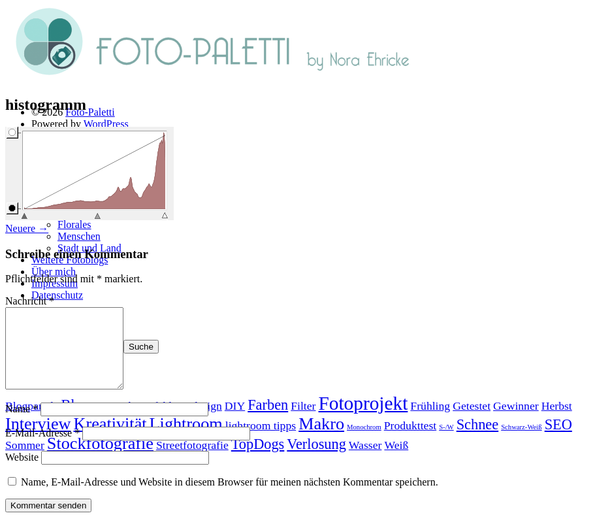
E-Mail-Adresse (42, 448)
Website (22, 472)
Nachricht (29, 300)
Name (21, 424)
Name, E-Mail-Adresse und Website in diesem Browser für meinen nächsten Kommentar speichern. (229, 497)
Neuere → (26, 228)
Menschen (79, 236)
